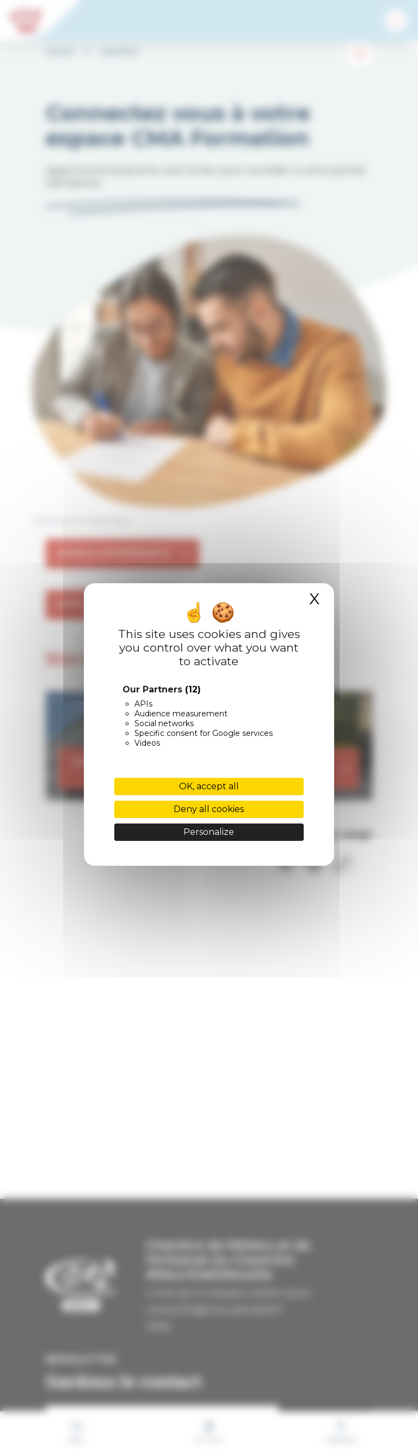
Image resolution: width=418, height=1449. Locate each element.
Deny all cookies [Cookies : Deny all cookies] (209, 809)
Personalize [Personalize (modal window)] (208, 832)
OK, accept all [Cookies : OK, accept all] (209, 786)
